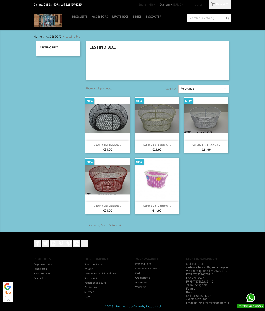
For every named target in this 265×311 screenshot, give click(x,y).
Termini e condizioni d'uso (100, 273)
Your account (146, 259)
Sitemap (89, 292)
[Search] (209, 18)
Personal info (143, 263)
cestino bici (49, 47)
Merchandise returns (148, 268)
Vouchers (140, 287)
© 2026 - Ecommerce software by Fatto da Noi (132, 306)
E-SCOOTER (153, 17)
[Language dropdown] (147, 5)
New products (42, 273)
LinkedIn (84, 243)
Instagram (76, 243)
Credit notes (142, 277)
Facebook (37, 243)
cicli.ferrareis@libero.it (214, 303)
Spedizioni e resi (94, 264)
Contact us (90, 287)
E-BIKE (137, 17)
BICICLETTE (80, 17)
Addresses (141, 282)
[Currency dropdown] (179, 5)
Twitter (45, 243)
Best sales (40, 278)
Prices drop (40, 268)
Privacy (88, 268)
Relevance (203, 89)
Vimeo (68, 243)
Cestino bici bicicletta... (206, 144)
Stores (88, 296)
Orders (139, 273)
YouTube (53, 243)
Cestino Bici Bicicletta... (108, 144)
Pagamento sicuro (44, 264)
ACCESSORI (100, 17)
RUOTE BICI (120, 17)
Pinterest (61, 243)
